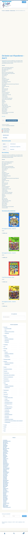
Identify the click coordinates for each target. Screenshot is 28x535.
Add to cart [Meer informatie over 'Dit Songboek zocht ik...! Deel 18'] (5, 240)
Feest (6, 412)
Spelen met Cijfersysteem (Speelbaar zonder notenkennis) (14, 427)
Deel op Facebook (6, 136)
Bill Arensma (5, 456)
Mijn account (4, 533)
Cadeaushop (6, 351)
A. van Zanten (5, 447)
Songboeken (7, 10)
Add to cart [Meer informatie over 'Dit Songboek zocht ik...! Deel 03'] (5, 264)
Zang (4, 437)
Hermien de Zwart (5, 471)
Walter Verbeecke (5, 512)
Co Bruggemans (5, 457)
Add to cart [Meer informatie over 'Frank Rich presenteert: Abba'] (5, 288)
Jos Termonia (5, 481)
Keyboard (5, 368)
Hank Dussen (5, 468)
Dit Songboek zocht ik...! (8, 410)
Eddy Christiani (5, 460)
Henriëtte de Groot (6, 470)
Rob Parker (4, 500)
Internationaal (12, 10)
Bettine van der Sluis (6, 455)
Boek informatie (6, 142)
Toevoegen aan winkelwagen (12, 127)
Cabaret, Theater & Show (9, 404)
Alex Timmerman (5, 450)
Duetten (6, 344)
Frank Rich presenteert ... (9, 413)
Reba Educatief (6, 397)
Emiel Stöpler (5, 462)
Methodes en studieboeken (9, 360)
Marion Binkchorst (6, 489)
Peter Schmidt (5, 497)
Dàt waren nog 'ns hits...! (8, 409)
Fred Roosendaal (5, 465)
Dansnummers (7, 407)
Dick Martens (5, 459)
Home (4, 10)
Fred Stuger (5, 466)
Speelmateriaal (7, 363)
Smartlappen (7, 424)
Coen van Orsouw (5, 458)
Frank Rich (12, 156)
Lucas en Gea (5, 486)
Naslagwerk (7, 362)
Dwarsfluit (5, 355)
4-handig (6, 391)
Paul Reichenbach (5, 495)
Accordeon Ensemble (8, 335)
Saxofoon (5, 399)
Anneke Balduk (5, 452)
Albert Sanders (5, 449)
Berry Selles (5, 454)
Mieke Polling (5, 493)
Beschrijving (5, 144)
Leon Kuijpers (5, 485)
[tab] (14, 142)
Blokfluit (5, 342)
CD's (5, 337)
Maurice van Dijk (5, 492)
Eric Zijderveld (5, 463)
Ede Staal (4, 461)
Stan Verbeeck (5, 504)
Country (6, 406)
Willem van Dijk (5, 513)
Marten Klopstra (5, 490)
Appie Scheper (5, 453)
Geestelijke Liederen (8, 415)
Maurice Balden (5, 491)
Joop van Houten (5, 480)
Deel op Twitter (6, 135)
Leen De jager (5, 483)
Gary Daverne (5, 467)
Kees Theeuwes (5, 482)
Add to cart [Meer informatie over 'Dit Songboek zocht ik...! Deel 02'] (5, 313)
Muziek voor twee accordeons (9, 338)
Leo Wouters (5, 484)
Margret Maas (5, 488)
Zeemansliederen (7, 429)
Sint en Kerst (7, 423)
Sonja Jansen (5, 503)
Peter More (4, 496)
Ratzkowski (5, 499)
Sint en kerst (7, 347)
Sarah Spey (4, 501)
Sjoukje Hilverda (5, 502)
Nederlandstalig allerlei (8, 421)
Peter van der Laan (6, 498)
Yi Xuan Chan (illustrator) (7, 514)
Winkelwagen (22, 533)
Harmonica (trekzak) (7, 366)
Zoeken (14, 533)
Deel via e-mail (6, 139)
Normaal (4, 494)
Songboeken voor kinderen (9, 426)
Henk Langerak (5, 469)
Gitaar (5, 357)
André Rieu (4, 451)
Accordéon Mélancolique (7, 448)
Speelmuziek (7, 340)
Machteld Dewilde (6, 487)
